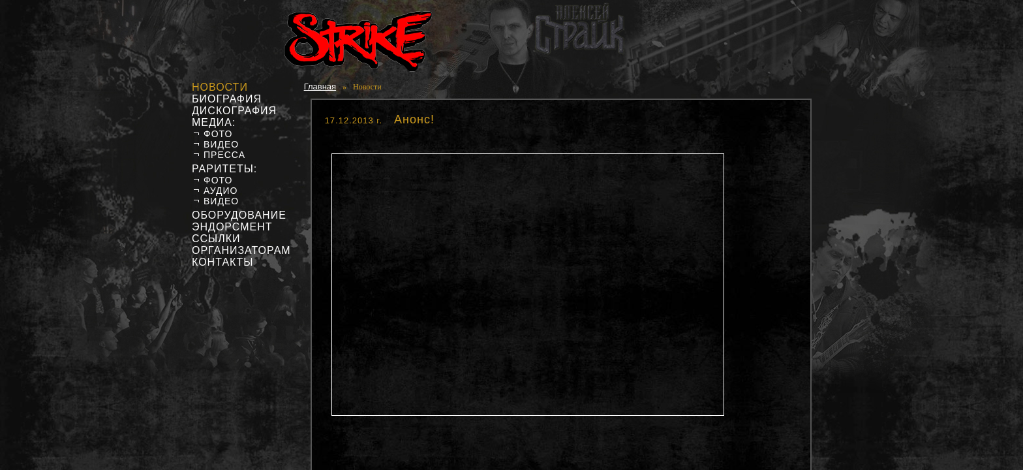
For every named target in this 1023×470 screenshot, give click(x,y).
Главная (320, 86)
